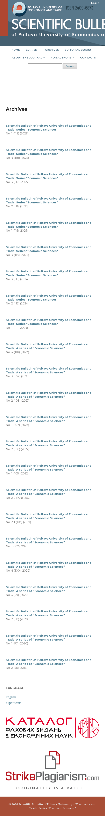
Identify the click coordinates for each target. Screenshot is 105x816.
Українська (13, 703)
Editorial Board (78, 49)
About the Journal (27, 57)
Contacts (88, 57)
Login (95, 2)
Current (32, 49)
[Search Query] (45, 66)
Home (15, 49)
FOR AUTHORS (61, 57)
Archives (52, 49)
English (11, 697)
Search (70, 66)
